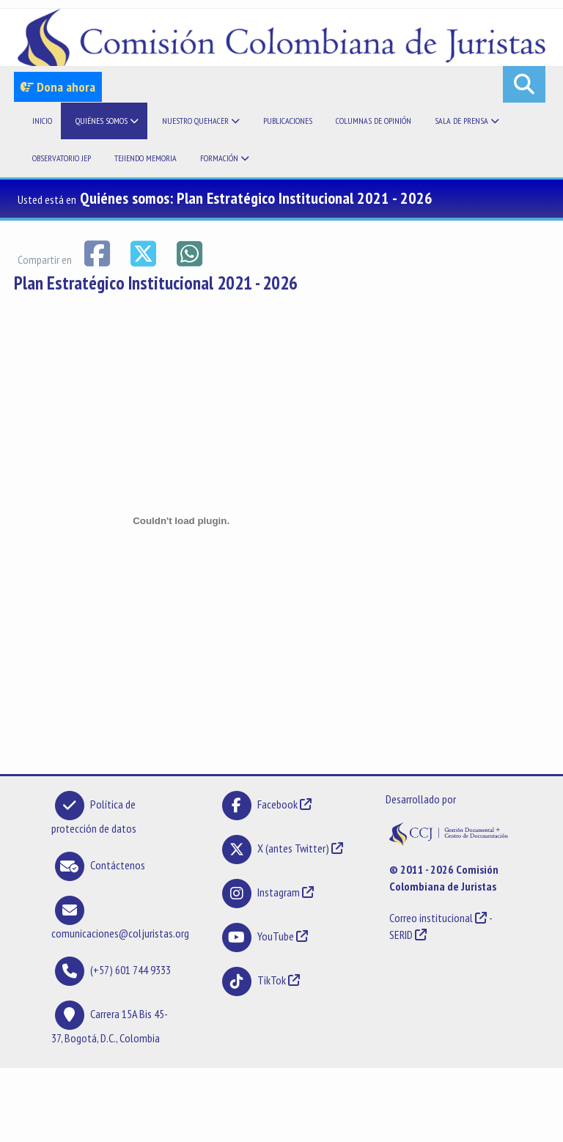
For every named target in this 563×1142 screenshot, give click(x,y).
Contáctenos (117, 865)
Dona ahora (58, 86)
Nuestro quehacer (201, 120)
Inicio (42, 120)
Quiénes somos (107, 120)
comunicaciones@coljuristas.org (120, 933)
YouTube (275, 936)
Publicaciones (287, 120)
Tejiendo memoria (145, 157)
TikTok (271, 980)
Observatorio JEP (61, 157)
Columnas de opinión (373, 120)
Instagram (278, 892)
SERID (401, 934)
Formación (224, 157)
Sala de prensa (467, 120)
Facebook (278, 804)
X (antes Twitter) (293, 848)
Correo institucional (431, 917)
